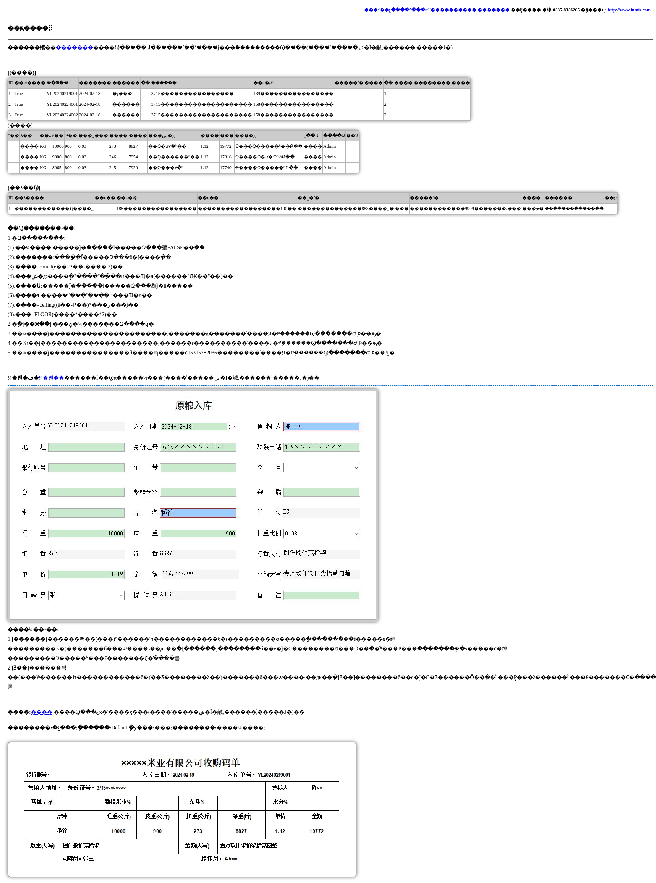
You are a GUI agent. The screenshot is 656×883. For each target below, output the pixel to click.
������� (494, 10)
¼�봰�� (52, 378)
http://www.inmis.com (629, 10)
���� (41, 712)
